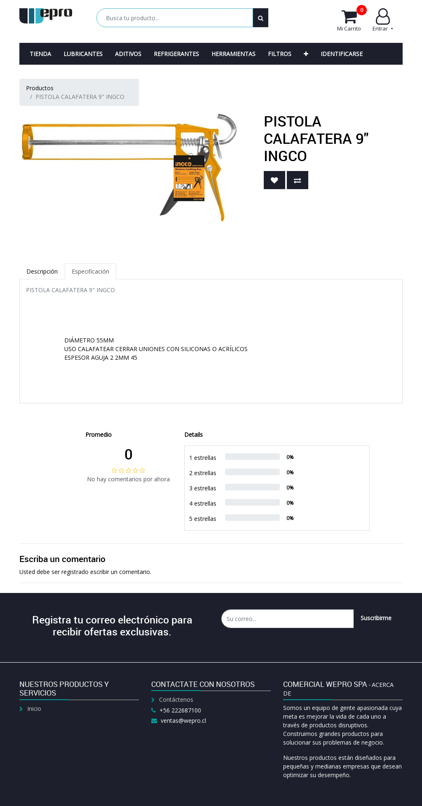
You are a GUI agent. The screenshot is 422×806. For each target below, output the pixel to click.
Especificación (90, 271)
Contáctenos (176, 699)
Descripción (42, 271)
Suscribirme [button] (376, 618)
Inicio (34, 708)
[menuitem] (40, 54)
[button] (306, 54)
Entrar (383, 20)
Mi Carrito (352, 20)
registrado (75, 572)
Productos (40, 88)
